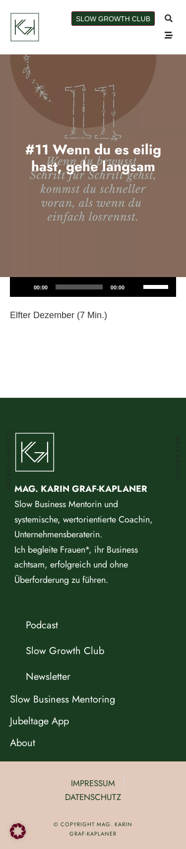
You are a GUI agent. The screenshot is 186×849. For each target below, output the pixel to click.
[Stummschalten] (135, 287)
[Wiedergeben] (23, 287)
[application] (93, 287)
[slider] (79, 286)
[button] (18, 831)
